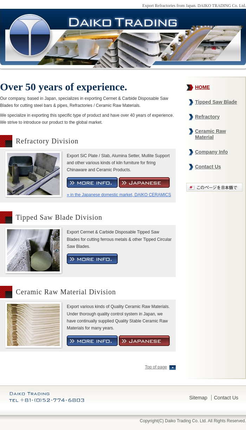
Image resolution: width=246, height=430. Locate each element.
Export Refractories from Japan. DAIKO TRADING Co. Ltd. (194, 5)
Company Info (211, 152)
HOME (202, 87)
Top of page (156, 367)
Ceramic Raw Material (210, 134)
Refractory (207, 117)
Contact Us (208, 166)
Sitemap (198, 397)
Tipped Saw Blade (216, 102)
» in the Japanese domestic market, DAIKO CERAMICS (119, 194)
